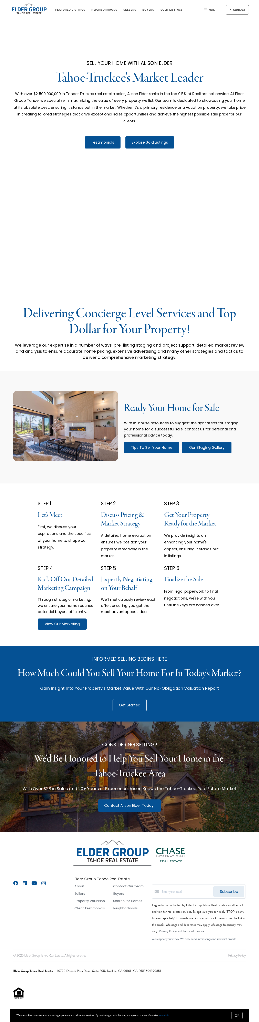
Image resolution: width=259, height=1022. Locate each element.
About (79, 886)
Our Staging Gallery (207, 447)
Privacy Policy (237, 955)
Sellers (129, 9)
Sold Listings (171, 9)
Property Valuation (89, 901)
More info (164, 1015)
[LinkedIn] (25, 883)
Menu (209, 10)
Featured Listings (70, 9)
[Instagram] (43, 883)
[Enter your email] (186, 892)
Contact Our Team (128, 886)
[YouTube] (34, 883)
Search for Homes (127, 901)
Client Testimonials (89, 908)
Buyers (148, 9)
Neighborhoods (104, 9)
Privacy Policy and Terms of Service (181, 931)
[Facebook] (15, 883)
